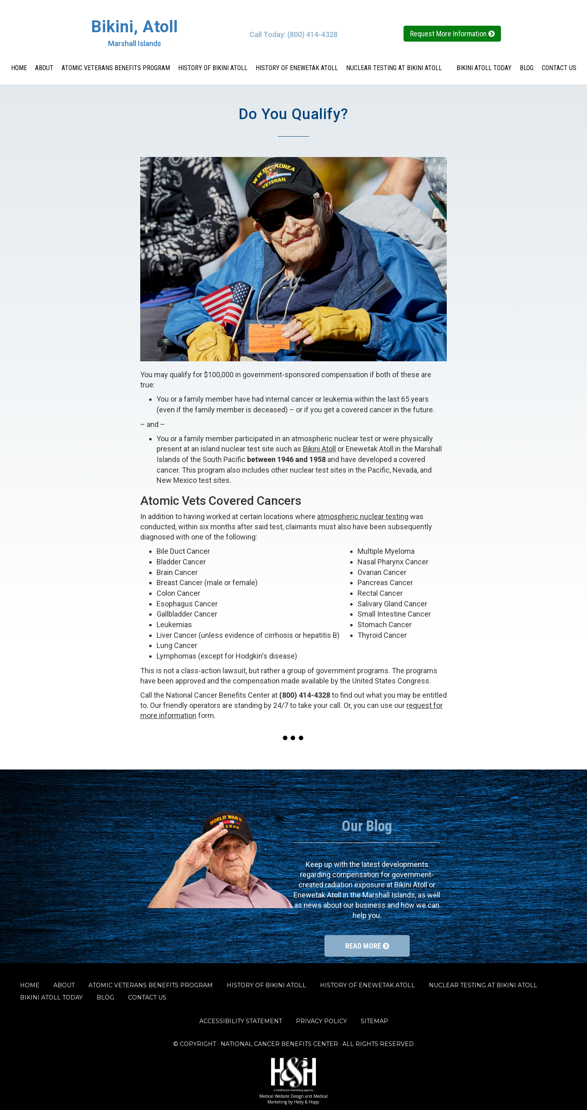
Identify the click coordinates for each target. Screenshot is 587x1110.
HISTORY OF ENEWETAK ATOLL (297, 68)
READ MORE (367, 946)
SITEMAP (374, 1021)
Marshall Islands (134, 43)
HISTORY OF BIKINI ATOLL (212, 68)
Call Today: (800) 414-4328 (293, 34)
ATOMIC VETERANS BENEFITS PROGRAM (116, 68)
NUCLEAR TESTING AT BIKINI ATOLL (397, 68)
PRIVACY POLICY (321, 1021)
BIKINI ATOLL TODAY (484, 68)
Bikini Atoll (319, 448)
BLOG (527, 68)
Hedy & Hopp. (307, 1102)
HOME (19, 68)
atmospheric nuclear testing (362, 516)
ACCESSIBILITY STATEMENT (240, 1021)
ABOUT (44, 68)
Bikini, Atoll (134, 26)
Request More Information (452, 33)
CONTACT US (559, 68)
